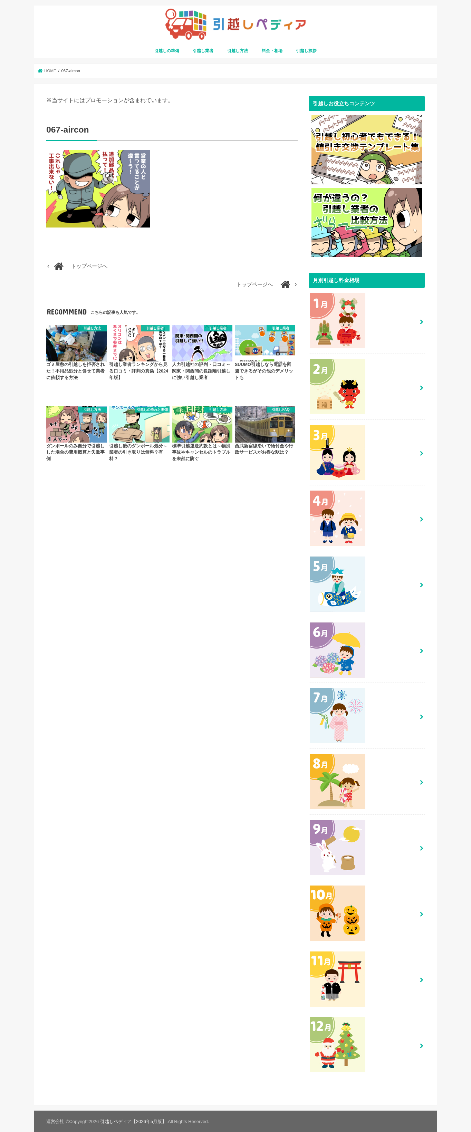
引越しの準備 (166, 50)
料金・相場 (272, 50)
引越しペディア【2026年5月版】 (133, 1121)
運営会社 (55, 1121)
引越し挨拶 (306, 50)
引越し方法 (237, 50)
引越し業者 (203, 50)
